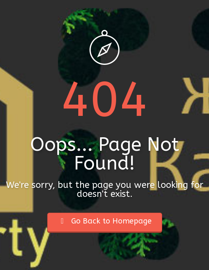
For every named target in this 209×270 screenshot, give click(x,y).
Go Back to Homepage (105, 221)
